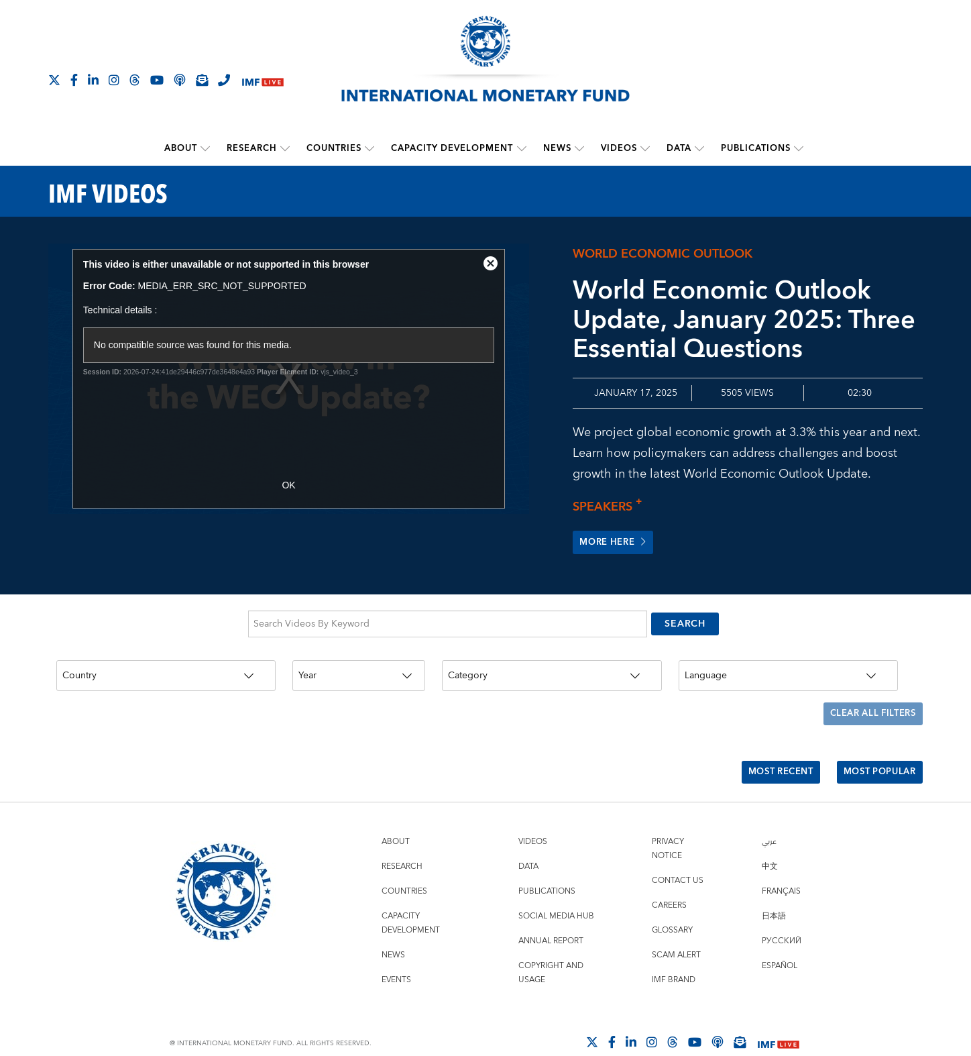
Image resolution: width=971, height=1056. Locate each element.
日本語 (774, 892)
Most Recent (768, 752)
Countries (334, 148)
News (557, 148)
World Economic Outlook (662, 253)
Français (781, 867)
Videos (619, 148)
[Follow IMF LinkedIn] (93, 80)
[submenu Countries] (370, 148)
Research (252, 148)
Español (779, 942)
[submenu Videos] (645, 148)
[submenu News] (579, 148)
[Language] (788, 669)
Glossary (672, 906)
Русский (781, 917)
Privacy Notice (668, 824)
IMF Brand (673, 956)
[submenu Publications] (799, 148)
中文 (770, 842)
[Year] (358, 669)
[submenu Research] (286, 148)
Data (679, 148)
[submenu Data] (699, 148)
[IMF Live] (263, 80)
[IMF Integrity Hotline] (224, 80)
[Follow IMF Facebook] (74, 80)
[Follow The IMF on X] (54, 80)
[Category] (552, 669)
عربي (769, 817)
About (181, 148)
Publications (756, 148)
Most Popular (875, 752)
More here (615, 542)
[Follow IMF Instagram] (114, 80)
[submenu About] (206, 148)
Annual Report (550, 917)
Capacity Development (453, 148)
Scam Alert (676, 931)
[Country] (166, 669)
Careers (669, 881)
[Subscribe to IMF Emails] (202, 80)
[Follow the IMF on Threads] (134, 80)
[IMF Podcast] (180, 80)
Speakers (611, 506)
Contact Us (677, 856)
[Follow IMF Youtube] (157, 80)
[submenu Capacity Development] (522, 148)
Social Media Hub (556, 892)
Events (396, 956)
